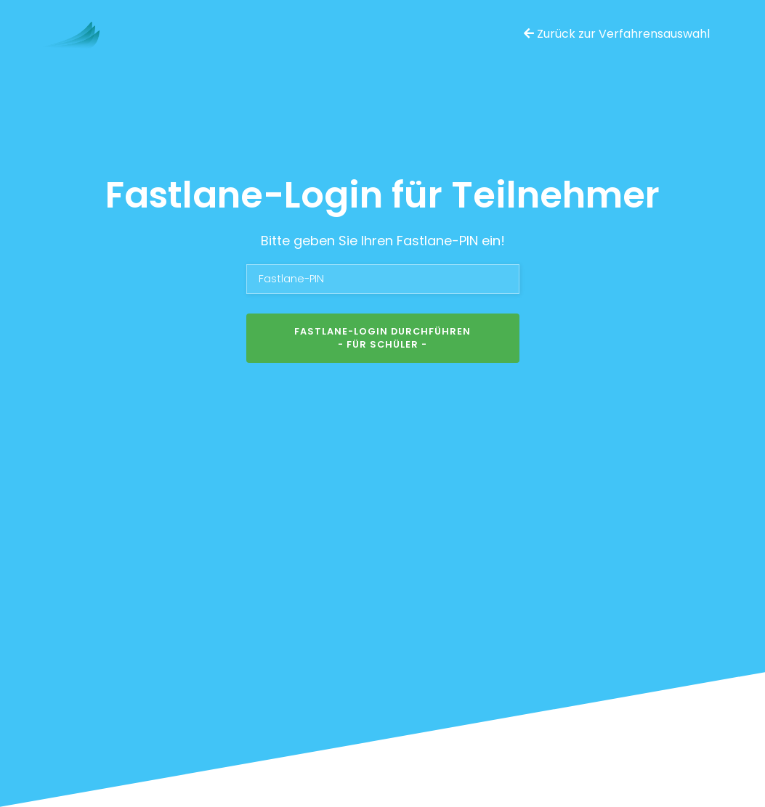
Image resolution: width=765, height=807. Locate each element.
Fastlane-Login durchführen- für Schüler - (382, 338)
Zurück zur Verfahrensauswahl (617, 33)
